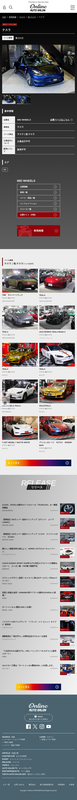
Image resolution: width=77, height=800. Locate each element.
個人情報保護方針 (47, 784)
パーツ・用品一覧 (27, 198)
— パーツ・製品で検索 (11, 745)
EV (5, 170)
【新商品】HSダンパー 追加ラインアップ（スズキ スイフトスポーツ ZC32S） (29, 535)
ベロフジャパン (7, 627)
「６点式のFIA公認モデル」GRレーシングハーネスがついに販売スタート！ (29, 652)
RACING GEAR (7, 525)
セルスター (6, 668)
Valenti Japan (7, 583)
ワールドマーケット (9, 554)
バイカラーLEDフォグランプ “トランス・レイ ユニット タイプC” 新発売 (29, 623)
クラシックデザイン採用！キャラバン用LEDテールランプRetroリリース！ (29, 579)
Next (72, 69)
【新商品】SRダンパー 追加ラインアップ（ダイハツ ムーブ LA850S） (29, 520)
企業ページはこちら (60, 119)
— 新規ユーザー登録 (47, 739)
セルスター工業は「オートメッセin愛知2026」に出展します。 (28, 665)
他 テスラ (32, 17)
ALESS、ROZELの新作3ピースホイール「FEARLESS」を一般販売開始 (29, 506)
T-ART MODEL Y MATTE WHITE (16, 442)
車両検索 (12, 17)
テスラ (22, 17)
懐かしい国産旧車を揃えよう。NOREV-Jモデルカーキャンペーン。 (28, 550)
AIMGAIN (5, 569)
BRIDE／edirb (7, 610)
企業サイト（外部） (28, 215)
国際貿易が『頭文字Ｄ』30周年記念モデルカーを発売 (24, 636)
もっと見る (14, 463)
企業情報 (24, 187)
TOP (4, 17)
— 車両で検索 (7, 742)
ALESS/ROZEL (7, 510)
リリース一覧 (25, 209)
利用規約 (61, 784)
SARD (4, 598)
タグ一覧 (6, 784)
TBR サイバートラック (12, 295)
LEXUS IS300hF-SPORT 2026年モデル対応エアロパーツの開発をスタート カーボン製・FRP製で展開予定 (29, 564)
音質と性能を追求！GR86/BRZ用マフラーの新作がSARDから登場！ (29, 594)
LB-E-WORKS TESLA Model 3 (52, 332)
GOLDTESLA (45, 406)
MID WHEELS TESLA (11, 406)
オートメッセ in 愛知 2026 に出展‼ (17, 607)
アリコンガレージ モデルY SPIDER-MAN (55, 443)
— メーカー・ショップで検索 (13, 739)
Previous (5, 69)
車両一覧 (24, 192)
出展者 (71, 784)
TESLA (42, 295)
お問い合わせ (19, 784)
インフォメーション (28, 203)
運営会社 (32, 784)
